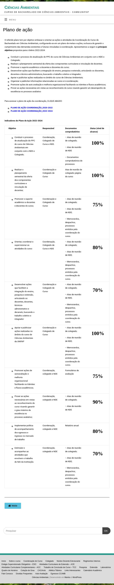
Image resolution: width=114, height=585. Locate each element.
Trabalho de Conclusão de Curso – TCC (60, 567)
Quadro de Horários (10, 570)
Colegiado (49, 561)
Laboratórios (106, 567)
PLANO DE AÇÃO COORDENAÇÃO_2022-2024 (32, 111)
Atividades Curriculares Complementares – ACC (21, 567)
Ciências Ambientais (21, 7)
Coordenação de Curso (32, 561)
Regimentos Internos (91, 561)
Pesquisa (83, 567)
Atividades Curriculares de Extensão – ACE (57, 564)
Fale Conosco (7, 574)
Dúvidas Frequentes (24, 574)
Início (4, 561)
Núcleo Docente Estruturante (68, 561)
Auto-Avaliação (41, 574)
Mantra (67, 577)
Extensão (94, 567)
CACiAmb (42, 570)
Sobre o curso (15, 561)
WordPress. (77, 577)
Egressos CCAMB (58, 574)
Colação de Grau (28, 570)
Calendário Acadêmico (92, 570)
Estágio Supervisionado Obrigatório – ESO (19, 564)
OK (105, 529)
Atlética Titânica (55, 570)
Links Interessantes (72, 570)
